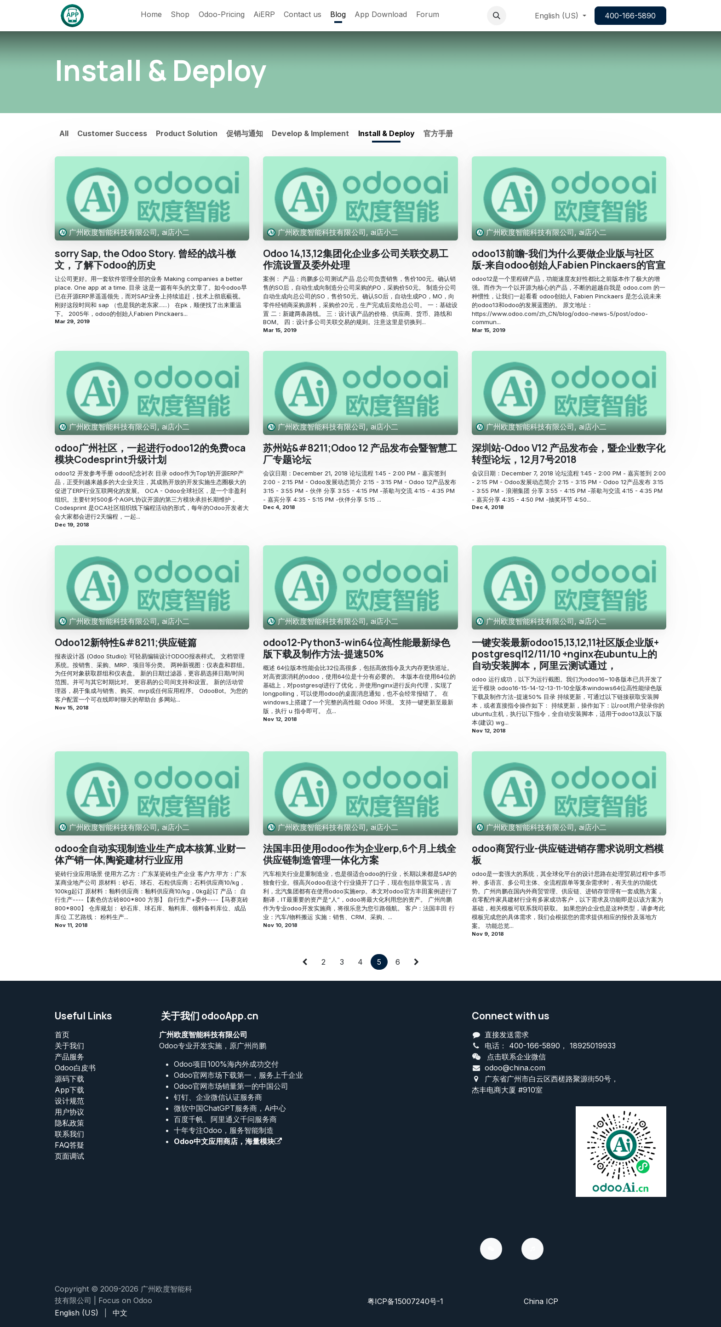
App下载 (69, 1089)
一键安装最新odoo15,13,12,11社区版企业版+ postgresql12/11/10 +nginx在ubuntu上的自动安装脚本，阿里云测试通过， (565, 654)
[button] (496, 15)
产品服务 (69, 1056)
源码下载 (69, 1078)
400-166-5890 (630, 15)
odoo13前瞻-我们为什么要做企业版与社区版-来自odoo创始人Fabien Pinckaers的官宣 (568, 259)
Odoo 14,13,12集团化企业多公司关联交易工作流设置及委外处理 (355, 259)
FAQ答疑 (69, 1145)
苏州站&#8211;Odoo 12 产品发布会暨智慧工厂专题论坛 (360, 453)
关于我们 (69, 1045)
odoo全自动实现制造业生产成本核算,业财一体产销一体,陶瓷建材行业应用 (150, 854)
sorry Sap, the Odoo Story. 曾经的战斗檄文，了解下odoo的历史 (145, 259)
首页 (62, 1034)
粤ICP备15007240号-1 (405, 1301)
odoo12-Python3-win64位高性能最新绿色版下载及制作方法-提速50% (356, 648)
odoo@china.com (515, 1067)
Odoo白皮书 (75, 1067)
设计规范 (69, 1100)
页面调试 (69, 1156)
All (64, 133)
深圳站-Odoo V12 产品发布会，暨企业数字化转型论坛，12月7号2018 (568, 453)
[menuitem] (151, 15)
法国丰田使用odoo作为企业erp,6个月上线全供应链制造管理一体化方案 (359, 854)
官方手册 (438, 133)
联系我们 (69, 1133)
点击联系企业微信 (516, 1056)
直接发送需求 (507, 1034)
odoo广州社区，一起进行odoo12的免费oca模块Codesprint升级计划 (150, 453)
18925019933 (593, 1045)
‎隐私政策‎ (69, 1122)
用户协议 (69, 1111)
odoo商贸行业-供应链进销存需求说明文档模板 (568, 854)
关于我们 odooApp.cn (209, 1015)
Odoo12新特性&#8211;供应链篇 (126, 642)
